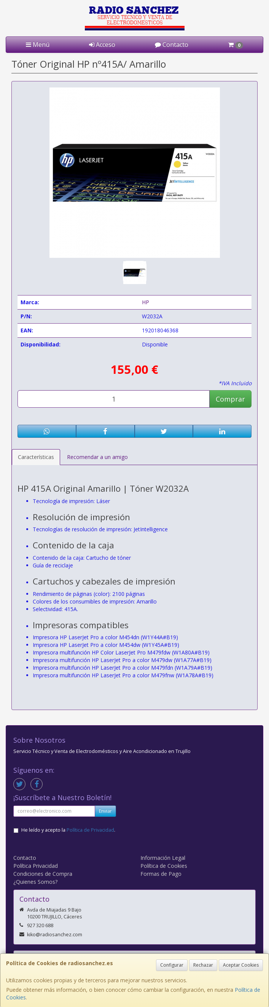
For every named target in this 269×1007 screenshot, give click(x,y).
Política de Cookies (163, 865)
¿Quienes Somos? (35, 881)
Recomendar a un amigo (97, 457)
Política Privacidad (35, 865)
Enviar (105, 811)
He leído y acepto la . (68, 830)
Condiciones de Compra (42, 873)
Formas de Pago (160, 873)
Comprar (230, 398)
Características (36, 457)
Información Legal (162, 857)
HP (145, 302)
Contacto (171, 44)
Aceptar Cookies (241, 965)
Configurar (171, 965)
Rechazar (203, 965)
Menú (37, 44)
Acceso (102, 44)
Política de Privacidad (90, 830)
